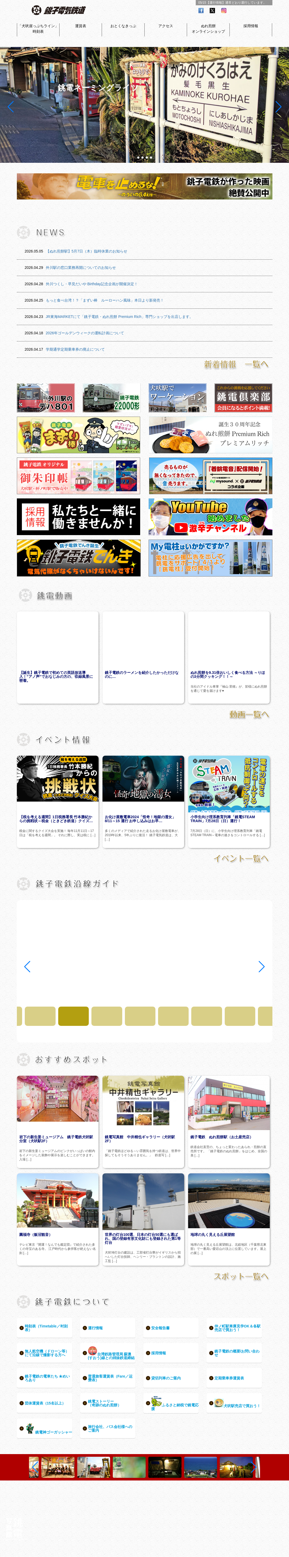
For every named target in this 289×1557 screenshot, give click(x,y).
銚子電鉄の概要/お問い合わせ (237, 1353)
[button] (138, 157)
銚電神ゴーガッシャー (48, 1428)
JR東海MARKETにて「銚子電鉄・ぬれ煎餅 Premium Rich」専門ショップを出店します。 (119, 317)
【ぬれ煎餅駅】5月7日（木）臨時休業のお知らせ (87, 251)
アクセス (165, 26)
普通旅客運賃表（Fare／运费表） (110, 1378)
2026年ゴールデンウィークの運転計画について (85, 333)
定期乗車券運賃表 (229, 1378)
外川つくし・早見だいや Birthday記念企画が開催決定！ (92, 284)
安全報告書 (160, 1328)
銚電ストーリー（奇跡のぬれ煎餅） (104, 1403)
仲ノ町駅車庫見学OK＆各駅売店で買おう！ (237, 1328)
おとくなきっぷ (123, 26)
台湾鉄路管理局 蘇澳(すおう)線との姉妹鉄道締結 (111, 1353)
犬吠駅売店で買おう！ (237, 1403)
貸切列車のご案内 (166, 1378)
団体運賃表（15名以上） (45, 1403)
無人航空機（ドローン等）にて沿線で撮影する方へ (47, 1353)
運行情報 (95, 1328)
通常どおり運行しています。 (245, 2)
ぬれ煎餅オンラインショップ (208, 29)
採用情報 (250, 26)
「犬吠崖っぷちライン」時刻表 (38, 29)
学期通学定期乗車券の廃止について (75, 349)
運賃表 (80, 26)
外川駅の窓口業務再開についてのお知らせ (81, 267)
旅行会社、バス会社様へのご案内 (110, 1428)
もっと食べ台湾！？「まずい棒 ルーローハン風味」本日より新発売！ (105, 300)
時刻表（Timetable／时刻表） (46, 1328)
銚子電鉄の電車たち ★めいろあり (47, 1378)
